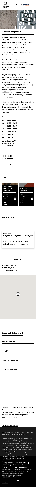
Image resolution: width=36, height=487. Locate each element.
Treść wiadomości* (10, 370)
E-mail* (5, 351)
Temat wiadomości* (10, 360)
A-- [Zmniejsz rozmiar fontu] (13, 5)
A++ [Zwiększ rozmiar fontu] (17, 5)
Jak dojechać (18, 260)
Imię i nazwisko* (8, 342)
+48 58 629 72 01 (11, 146)
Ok (18, 481)
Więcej (6, 178)
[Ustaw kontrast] (21, 5)
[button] (18, 294)
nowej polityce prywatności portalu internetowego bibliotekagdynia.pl (15, 465)
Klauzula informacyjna (10, 426)
